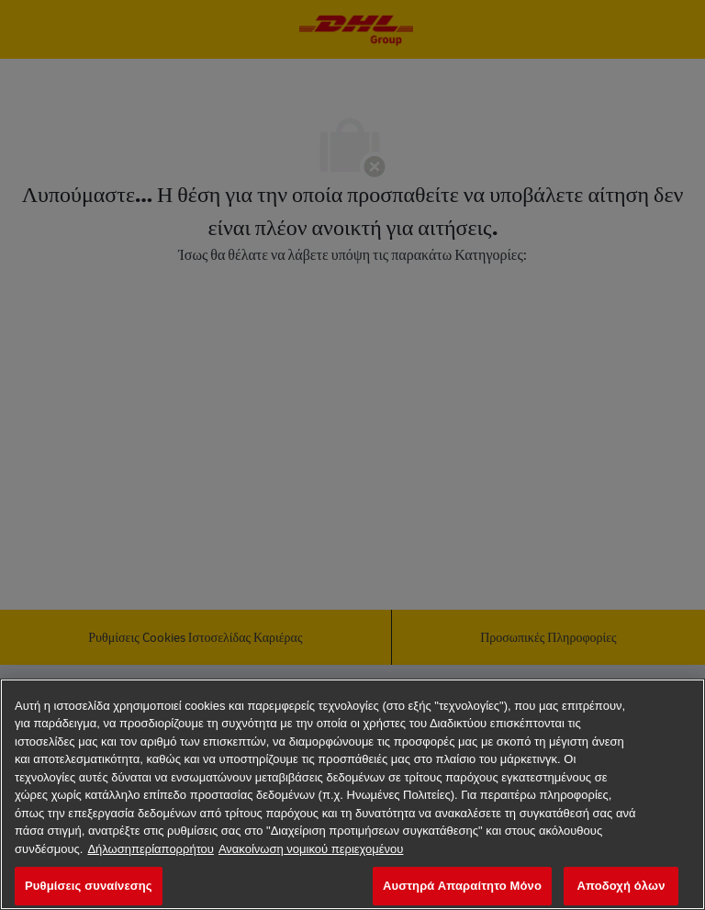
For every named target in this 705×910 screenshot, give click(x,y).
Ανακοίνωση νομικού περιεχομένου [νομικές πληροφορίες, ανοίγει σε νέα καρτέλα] (311, 849)
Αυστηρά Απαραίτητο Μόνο (462, 886)
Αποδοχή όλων (620, 886)
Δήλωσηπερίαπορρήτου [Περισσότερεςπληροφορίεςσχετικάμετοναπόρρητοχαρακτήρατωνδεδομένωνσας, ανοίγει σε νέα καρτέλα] (150, 849)
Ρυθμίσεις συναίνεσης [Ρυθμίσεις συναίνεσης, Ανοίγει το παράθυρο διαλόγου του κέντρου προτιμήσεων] (88, 886)
